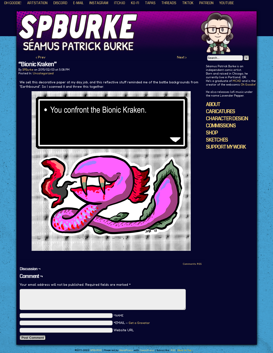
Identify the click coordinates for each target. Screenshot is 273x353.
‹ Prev (41, 57)
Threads (168, 2)
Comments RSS (192, 263)
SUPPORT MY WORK (226, 147)
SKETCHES (217, 139)
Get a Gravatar (139, 323)
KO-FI (135, 2)
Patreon (206, 2)
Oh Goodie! (12, 2)
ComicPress (147, 350)
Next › (182, 57)
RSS (173, 350)
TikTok (187, 2)
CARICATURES (220, 111)
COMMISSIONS (221, 125)
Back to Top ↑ (185, 350)
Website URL (124, 330)
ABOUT (213, 104)
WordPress (126, 350)
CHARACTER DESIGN (227, 118)
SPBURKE (139, 32)
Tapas (150, 2)
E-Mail (78, 2)
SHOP (212, 132)
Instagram (98, 2)
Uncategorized (43, 73)
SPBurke (27, 69)
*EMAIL (132, 322)
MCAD (237, 81)
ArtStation (37, 2)
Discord (60, 2)
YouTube (226, 2)
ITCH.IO (119, 2)
